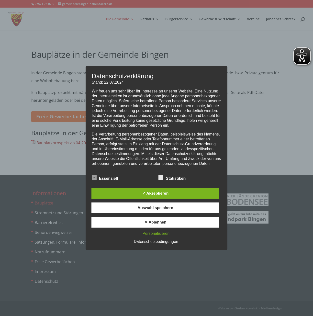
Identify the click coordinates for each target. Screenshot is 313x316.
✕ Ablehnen (156, 222)
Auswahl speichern (155, 207)
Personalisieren (156, 233)
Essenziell (105, 177)
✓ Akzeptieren (155, 193)
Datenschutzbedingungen (156, 241)
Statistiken (172, 177)
